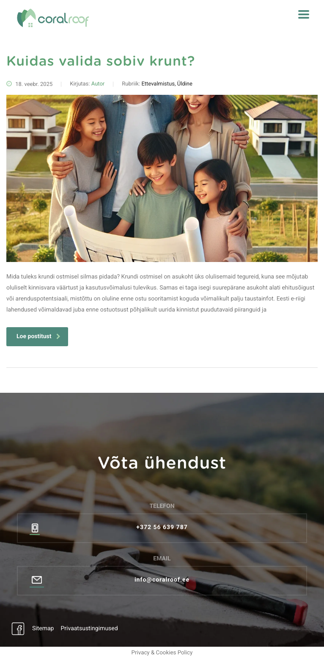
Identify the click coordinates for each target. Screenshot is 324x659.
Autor (98, 84)
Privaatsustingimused (89, 628)
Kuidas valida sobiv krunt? (100, 62)
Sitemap (43, 628)
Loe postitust (38, 336)
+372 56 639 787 (161, 527)
